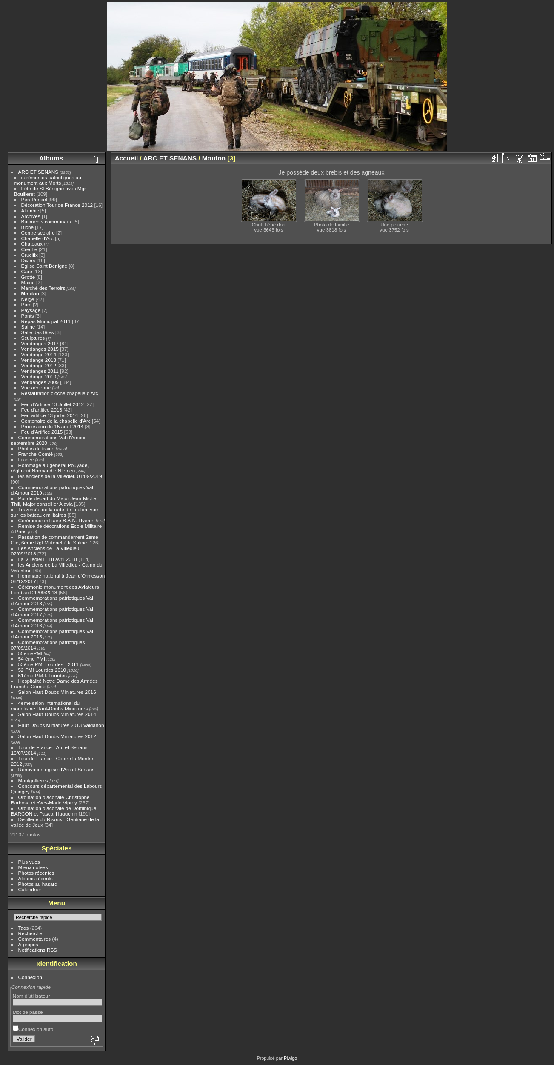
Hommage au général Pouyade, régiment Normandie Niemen (50, 467)
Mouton (30, 293)
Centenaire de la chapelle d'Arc (56, 421)
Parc (26, 304)
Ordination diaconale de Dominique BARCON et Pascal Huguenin (54, 810)
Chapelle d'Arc (37, 238)
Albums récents (35, 878)
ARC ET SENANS (38, 172)
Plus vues (29, 862)
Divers (28, 260)
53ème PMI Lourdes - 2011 (48, 664)
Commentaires (34, 939)
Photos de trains (36, 448)
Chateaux (32, 243)
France (26, 459)
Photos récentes (36, 873)
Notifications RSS (37, 950)
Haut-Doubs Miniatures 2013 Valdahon (61, 725)
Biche (27, 227)
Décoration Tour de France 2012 (57, 205)
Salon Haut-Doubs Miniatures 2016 (57, 692)
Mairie (28, 282)
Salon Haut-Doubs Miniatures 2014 (57, 714)
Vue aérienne (36, 387)
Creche (29, 249)
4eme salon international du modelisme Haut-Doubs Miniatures (49, 705)
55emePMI (30, 653)
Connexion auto (33, 1029)
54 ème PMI (31, 658)
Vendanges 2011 (40, 371)
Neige (27, 299)
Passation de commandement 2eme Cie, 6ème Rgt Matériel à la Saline (54, 539)
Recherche (30, 933)
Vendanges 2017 (40, 343)
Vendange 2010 (38, 376)
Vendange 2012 (38, 365)
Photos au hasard (37, 884)
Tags (23, 927)
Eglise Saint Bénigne (44, 266)
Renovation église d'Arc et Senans (56, 769)
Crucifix (29, 255)
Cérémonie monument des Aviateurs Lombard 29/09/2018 (55, 589)
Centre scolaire (38, 232)
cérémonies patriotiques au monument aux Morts (47, 180)
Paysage (31, 310)
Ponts (27, 315)
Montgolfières (33, 780)
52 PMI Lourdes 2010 (42, 670)
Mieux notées (33, 867)
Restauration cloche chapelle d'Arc (59, 393)
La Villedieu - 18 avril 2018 (47, 559)
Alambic (30, 210)
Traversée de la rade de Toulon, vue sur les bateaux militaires (54, 512)
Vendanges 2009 (40, 382)
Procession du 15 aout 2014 (52, 426)
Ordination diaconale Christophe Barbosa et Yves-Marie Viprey (50, 799)
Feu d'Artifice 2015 (42, 432)
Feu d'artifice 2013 (41, 409)
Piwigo (290, 1058)
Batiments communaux (46, 221)
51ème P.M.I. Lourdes (42, 675)
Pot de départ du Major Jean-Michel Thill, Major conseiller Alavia (54, 501)
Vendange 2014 (38, 354)
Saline (28, 326)
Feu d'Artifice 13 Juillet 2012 (52, 404)
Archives (30, 216)
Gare (26, 271)
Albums (51, 158)
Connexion (30, 977)
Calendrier (29, 889)
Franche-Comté (35, 454)
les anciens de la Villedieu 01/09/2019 (60, 476)
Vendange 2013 (38, 360)
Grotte (28, 277)
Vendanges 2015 (40, 349)
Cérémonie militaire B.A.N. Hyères (56, 520)
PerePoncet (34, 199)
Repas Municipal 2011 (46, 321)
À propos (28, 944)
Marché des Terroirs (43, 288)
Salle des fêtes (37, 332)
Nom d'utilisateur (31, 996)
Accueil (126, 158)
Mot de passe (28, 1012)
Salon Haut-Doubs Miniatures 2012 (57, 736)
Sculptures (33, 338)
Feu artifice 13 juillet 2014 (49, 415)
